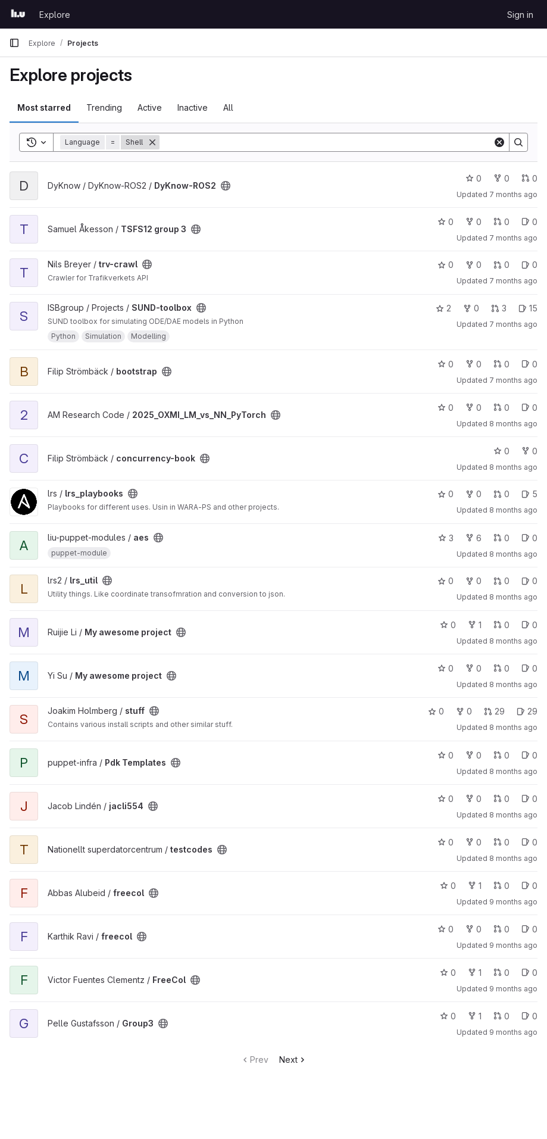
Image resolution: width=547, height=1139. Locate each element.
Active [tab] (149, 107)
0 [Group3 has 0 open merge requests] (501, 1016)
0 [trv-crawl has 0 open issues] (529, 265)
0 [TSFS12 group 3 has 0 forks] (473, 222)
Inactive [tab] (192, 107)
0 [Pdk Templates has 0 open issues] (529, 755)
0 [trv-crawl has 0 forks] (473, 265)
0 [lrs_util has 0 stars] (445, 581)
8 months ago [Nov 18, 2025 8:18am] (513, 509)
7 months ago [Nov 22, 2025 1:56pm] (513, 237)
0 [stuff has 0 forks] (464, 711)
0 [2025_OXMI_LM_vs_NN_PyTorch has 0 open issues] (529, 407)
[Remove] (152, 142)
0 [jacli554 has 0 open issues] (529, 799)
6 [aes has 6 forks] (473, 538)
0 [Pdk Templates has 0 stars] (445, 755)
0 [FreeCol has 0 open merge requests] (501, 973)
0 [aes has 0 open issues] (529, 538)
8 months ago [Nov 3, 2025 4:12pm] (513, 640)
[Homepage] (18, 14)
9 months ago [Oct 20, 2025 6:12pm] (513, 945)
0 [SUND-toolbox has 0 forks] (471, 308)
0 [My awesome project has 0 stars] (448, 625)
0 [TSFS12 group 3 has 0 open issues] (529, 222)
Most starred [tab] (44, 107)
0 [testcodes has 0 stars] (445, 842)
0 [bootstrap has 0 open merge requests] (501, 364)
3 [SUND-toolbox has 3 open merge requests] (499, 308)
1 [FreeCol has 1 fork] (475, 973)
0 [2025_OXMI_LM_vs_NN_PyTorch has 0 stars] (445, 407)
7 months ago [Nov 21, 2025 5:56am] (513, 380)
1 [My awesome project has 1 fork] (475, 625)
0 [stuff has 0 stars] (436, 711)
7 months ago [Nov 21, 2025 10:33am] (513, 324)
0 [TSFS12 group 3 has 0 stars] (445, 222)
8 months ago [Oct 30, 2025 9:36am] (513, 858)
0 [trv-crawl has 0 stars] (445, 265)
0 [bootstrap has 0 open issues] (529, 364)
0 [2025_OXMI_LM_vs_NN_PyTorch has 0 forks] (473, 407)
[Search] (326, 142)
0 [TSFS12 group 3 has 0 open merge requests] (501, 222)
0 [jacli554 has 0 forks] (473, 799)
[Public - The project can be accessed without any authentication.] (225, 186)
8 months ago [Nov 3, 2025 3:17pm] (513, 684)
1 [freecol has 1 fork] (475, 886)
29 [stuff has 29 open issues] (527, 711)
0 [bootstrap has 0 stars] (445, 364)
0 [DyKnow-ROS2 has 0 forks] (501, 178)
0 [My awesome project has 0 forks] (473, 668)
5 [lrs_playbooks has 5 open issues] (529, 494)
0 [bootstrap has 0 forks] (473, 364)
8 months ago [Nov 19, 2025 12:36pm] (513, 423)
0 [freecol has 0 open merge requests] (501, 886)
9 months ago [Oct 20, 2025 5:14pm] (513, 1032)
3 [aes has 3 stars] (446, 538)
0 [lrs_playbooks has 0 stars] (445, 494)
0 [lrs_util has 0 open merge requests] (501, 581)
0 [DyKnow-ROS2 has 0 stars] (473, 178)
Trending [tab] (104, 107)
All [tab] (228, 107)
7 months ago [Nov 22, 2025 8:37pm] (513, 194)
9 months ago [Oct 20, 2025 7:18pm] (513, 901)
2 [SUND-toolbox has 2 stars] (443, 308)
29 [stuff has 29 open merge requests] (494, 711)
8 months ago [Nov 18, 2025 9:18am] (513, 467)
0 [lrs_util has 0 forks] (473, 581)
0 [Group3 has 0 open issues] (529, 1016)
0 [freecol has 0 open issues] (529, 886)
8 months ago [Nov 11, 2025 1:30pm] (513, 554)
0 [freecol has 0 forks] (473, 929)
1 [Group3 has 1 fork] (475, 1016)
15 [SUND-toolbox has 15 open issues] (527, 308)
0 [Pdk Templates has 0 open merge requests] (501, 755)
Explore (54, 15)
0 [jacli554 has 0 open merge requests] (501, 799)
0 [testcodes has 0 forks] (473, 842)
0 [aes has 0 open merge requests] (501, 538)
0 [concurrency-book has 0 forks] (529, 451)
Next (293, 1059)
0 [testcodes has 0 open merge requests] (501, 842)
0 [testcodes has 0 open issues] (529, 842)
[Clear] (499, 142)
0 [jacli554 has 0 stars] (445, 799)
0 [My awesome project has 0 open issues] (529, 625)
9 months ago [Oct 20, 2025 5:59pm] (513, 988)
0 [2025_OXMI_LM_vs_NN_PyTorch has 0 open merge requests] (501, 407)
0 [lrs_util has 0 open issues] (529, 581)
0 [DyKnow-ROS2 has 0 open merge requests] (529, 178)
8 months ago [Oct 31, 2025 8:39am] (513, 727)
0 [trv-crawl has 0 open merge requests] (501, 265)
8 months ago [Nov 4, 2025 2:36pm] (513, 596)
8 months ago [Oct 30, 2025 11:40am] (513, 814)
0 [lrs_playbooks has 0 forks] (473, 494)
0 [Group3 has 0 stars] (448, 1016)
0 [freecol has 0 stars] (448, 886)
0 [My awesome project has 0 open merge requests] (501, 625)
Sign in (520, 15)
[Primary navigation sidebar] (14, 42)
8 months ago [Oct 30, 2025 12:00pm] (513, 771)
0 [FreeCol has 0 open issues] (529, 973)
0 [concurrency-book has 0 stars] (501, 451)
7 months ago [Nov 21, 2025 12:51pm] (513, 280)
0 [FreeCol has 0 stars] (448, 973)
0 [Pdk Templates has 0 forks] (473, 755)
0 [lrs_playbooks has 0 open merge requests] (501, 494)
